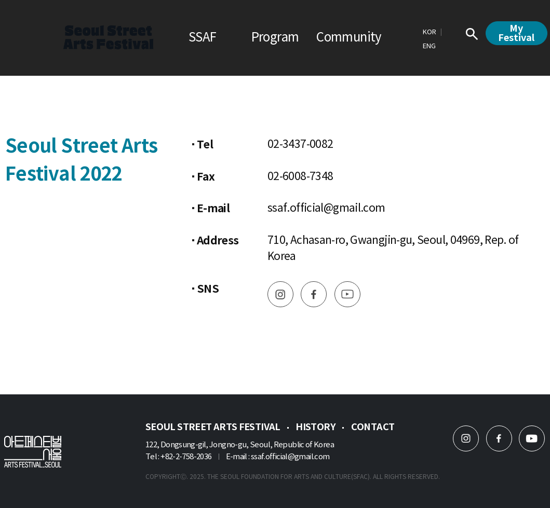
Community (348, 38)
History (316, 427)
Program (275, 38)
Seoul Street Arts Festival (212, 427)
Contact (373, 427)
